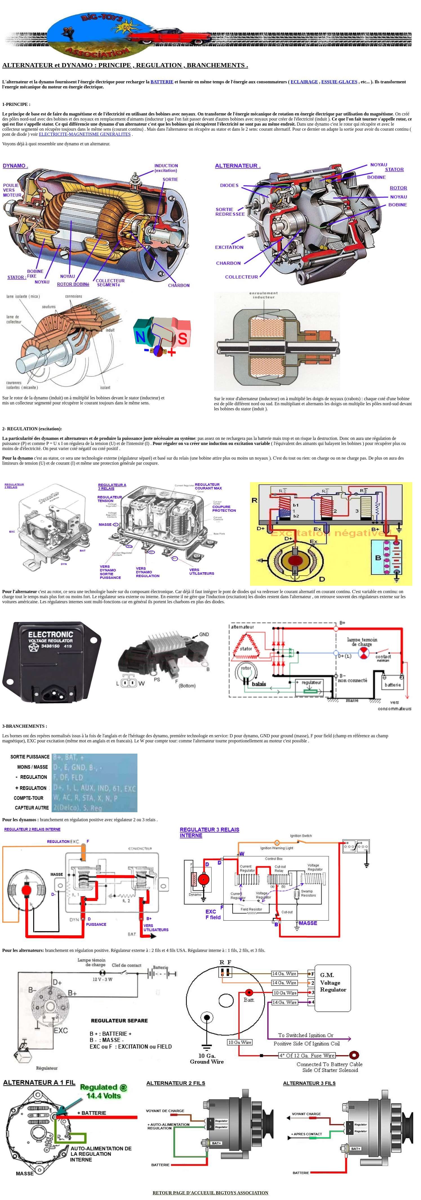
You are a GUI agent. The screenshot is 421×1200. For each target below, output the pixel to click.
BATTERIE (162, 81)
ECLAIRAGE (304, 81)
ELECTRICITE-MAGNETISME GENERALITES (85, 134)
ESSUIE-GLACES (339, 81)
